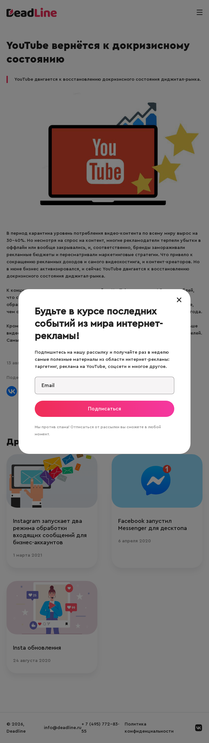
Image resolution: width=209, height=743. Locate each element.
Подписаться (104, 408)
